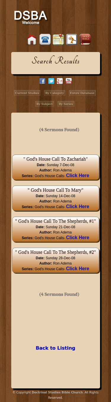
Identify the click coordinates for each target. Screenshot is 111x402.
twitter (51, 81)
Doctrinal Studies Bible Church (57, 392)
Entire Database (82, 93)
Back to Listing (55, 348)
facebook (42, 81)
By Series (66, 104)
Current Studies (27, 93)
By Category (54, 93)
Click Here (77, 175)
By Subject (44, 104)
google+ (60, 81)
